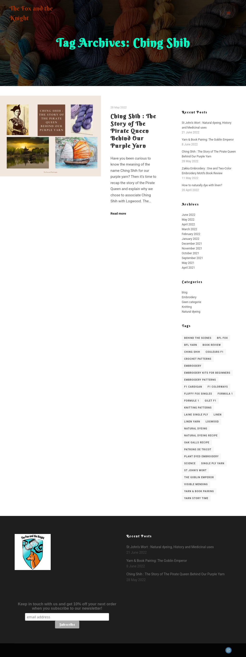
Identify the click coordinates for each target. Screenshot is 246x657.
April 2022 (188, 224)
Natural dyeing (191, 311)
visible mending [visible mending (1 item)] (196, 484)
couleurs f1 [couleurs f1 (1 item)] (215, 352)
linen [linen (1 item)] (217, 414)
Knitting (187, 307)
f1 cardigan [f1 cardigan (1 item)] (193, 386)
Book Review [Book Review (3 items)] (212, 345)
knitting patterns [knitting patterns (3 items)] (198, 407)
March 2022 (189, 229)
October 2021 (190, 253)
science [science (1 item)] (190, 463)
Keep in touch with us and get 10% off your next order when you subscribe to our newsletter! (67, 606)
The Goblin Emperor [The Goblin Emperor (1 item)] (199, 477)
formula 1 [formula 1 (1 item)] (225, 393)
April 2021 (188, 267)
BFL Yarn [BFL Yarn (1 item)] (190, 345)
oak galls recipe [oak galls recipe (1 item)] (196, 442)
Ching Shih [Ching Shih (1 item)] (192, 352)
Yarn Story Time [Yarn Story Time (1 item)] (196, 498)
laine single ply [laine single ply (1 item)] (196, 414)
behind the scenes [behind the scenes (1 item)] (197, 338)
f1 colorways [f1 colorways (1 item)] (218, 386)
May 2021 (188, 263)
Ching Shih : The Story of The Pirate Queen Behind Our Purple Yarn (133, 131)
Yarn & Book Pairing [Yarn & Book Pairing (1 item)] (199, 491)
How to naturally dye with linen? (202, 185)
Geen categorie (191, 302)
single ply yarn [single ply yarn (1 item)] (212, 463)
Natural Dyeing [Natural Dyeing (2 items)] (195, 428)
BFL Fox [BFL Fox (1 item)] (222, 338)
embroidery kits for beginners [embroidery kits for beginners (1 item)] (207, 373)
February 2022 (191, 234)
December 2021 (192, 243)
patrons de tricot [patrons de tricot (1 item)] (197, 449)
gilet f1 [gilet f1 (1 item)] (210, 400)
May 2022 (188, 219)
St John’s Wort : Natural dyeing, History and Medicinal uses (170, 547)
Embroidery (189, 297)
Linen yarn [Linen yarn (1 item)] (192, 421)
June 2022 (188, 215)
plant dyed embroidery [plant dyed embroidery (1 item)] (201, 456)
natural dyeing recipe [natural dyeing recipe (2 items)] (201, 435)
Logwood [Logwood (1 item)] (212, 421)
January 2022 (190, 239)
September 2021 (192, 258)
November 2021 (192, 248)
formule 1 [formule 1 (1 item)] (191, 400)
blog (184, 292)
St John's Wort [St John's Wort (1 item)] (195, 470)
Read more (118, 213)
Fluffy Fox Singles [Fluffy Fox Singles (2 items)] (198, 393)
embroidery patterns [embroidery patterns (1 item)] (200, 379)
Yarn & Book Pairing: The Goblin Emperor (208, 139)
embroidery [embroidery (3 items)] (192, 366)
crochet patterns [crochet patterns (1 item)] (197, 359)
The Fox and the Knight (31, 13)
